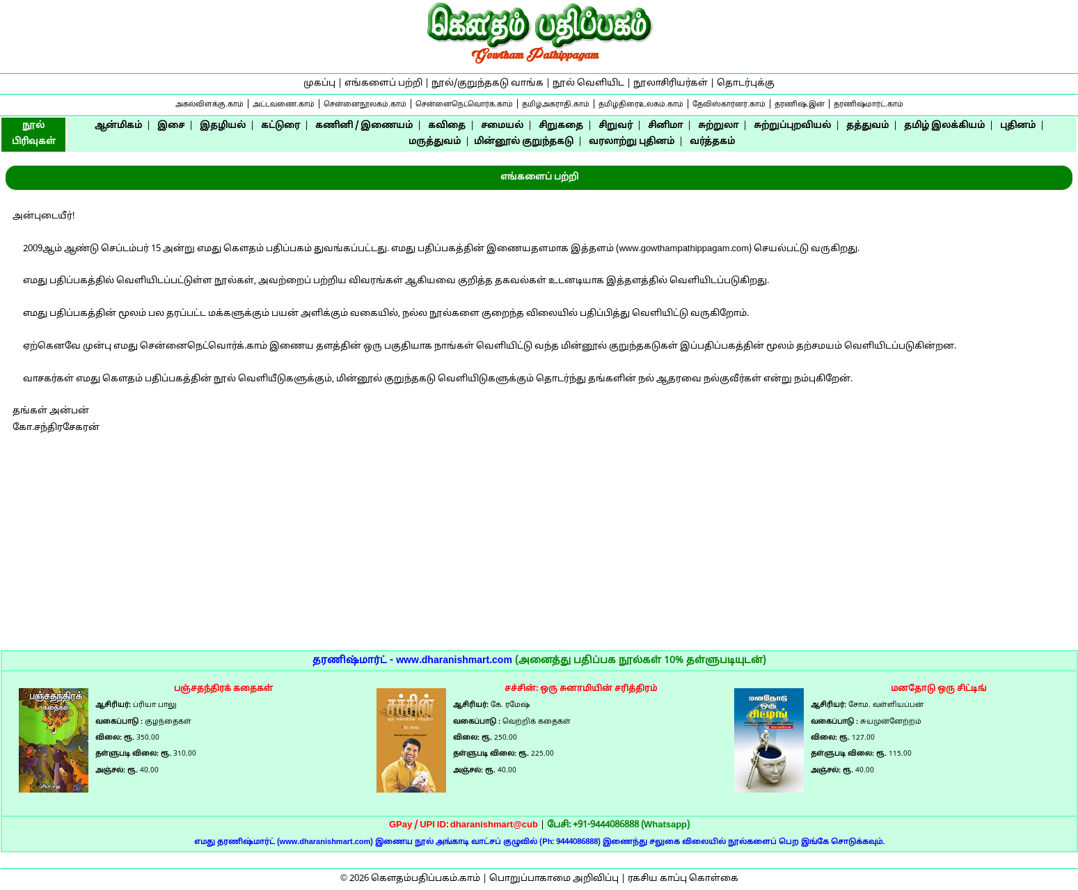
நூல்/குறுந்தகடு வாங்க (487, 83)
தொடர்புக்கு (746, 83)
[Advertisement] (539, 552)
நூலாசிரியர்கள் (670, 83)
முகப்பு (319, 83)
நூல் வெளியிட (588, 83)
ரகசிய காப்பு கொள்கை (683, 878)
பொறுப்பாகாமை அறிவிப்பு (554, 878)
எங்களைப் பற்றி (383, 83)
